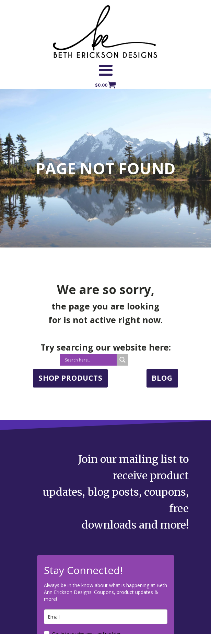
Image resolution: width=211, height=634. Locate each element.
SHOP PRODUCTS (70, 378)
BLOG (162, 378)
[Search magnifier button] (122, 360)
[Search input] (90, 360)
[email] (105, 616)
